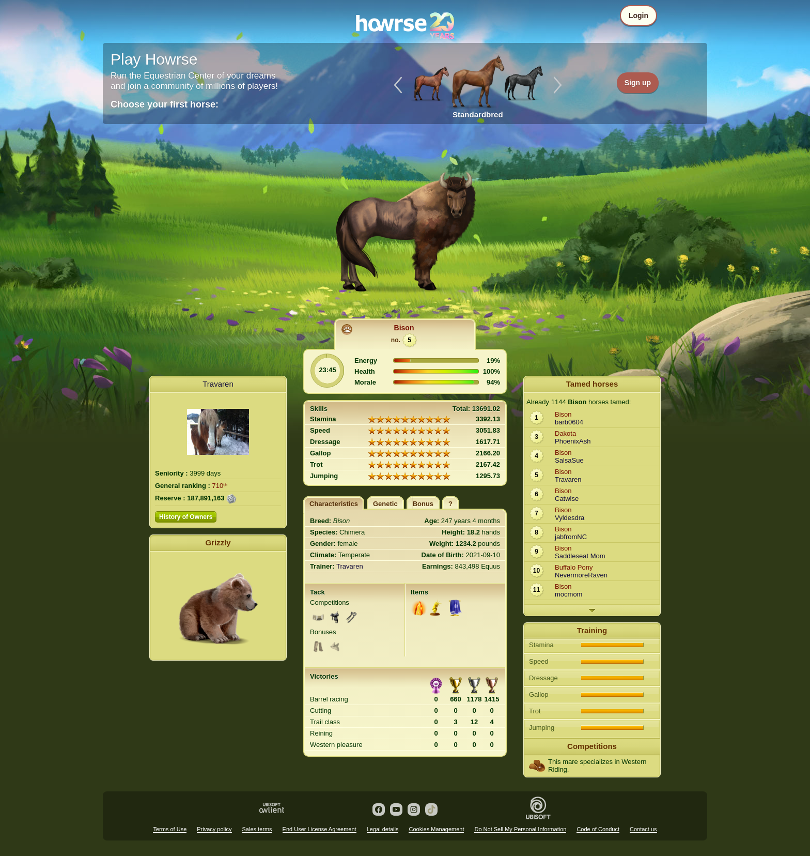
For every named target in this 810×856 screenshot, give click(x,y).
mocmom (568, 594)
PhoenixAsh (572, 441)
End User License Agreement (319, 829)
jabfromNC (571, 537)
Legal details (383, 829)
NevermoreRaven (581, 575)
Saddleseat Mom (580, 556)
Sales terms (257, 829)
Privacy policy (214, 829)
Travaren (217, 383)
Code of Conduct (598, 829)
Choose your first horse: (165, 104)
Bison (404, 328)
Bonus (423, 504)
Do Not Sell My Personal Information (520, 829)
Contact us (643, 829)
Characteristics (333, 504)
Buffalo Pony (574, 567)
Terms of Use (169, 829)
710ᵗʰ (220, 486)
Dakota (565, 433)
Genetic (385, 504)
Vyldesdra (569, 518)
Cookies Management (436, 829)
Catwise (567, 498)
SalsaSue (569, 460)
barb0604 (569, 422)
